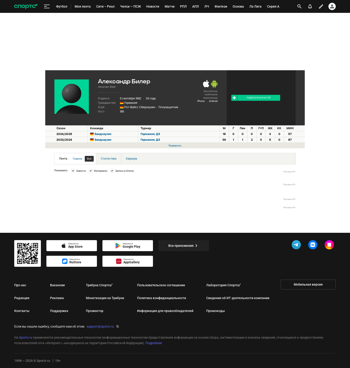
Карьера (131, 158)
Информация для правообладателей (165, 311)
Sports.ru (25, 337)
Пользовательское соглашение (161, 285)
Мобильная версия (308, 284)
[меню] (46, 6)
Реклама (57, 298)
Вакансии (57, 285)
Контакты (21, 311)
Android (213, 101)
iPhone (201, 101)
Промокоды (215, 311)
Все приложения (183, 245)
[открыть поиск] (300, 6)
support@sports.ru (100, 326)
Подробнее (153, 343)
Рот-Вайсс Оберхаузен (139, 107)
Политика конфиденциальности (161, 298)
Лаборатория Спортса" (223, 285)
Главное (77, 158)
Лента (76, 159)
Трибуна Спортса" (99, 285)
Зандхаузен (102, 134)
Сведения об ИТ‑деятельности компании (237, 298)
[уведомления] (310, 6)
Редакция (21, 298)
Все (89, 158)
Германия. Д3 (150, 134)
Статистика (108, 158)
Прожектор (94, 311)
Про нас (20, 285)
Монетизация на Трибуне (105, 298)
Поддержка (59, 311)
